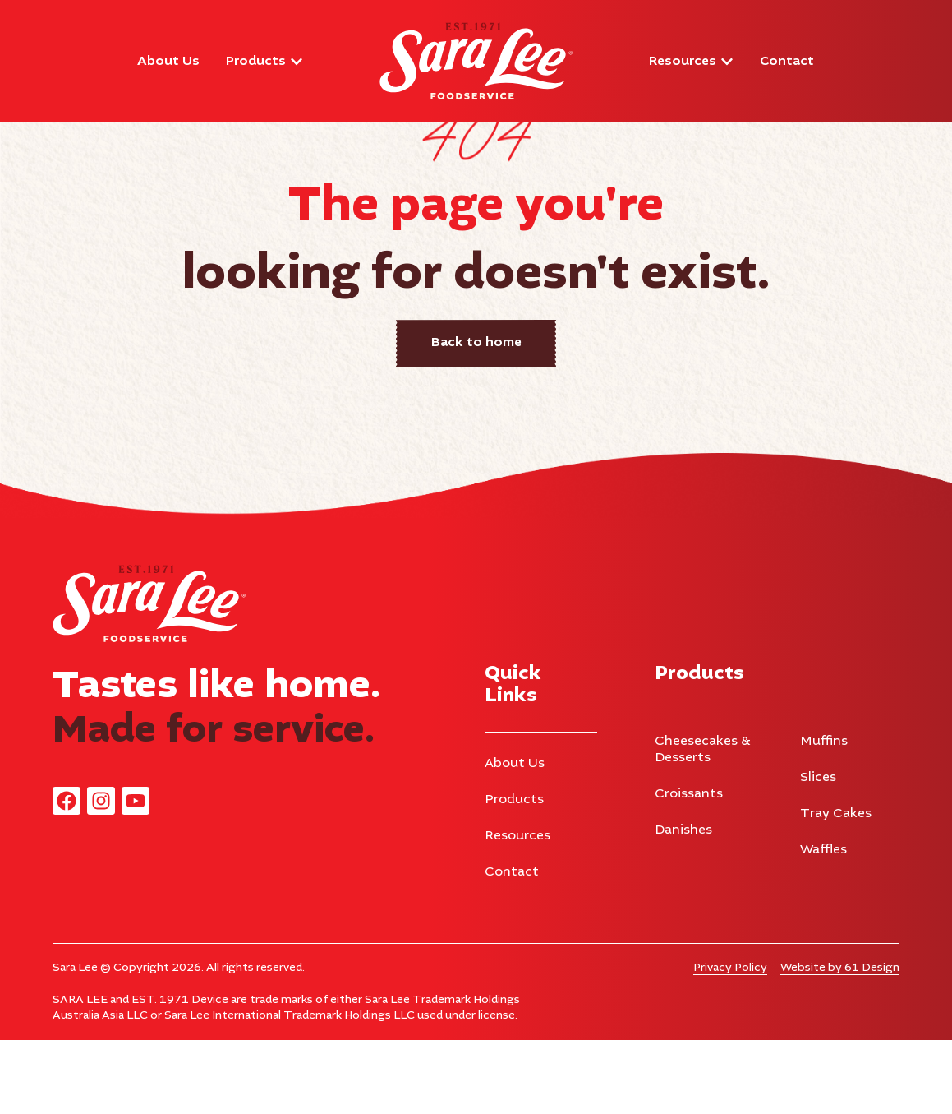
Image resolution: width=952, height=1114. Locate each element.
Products (514, 874)
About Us (515, 837)
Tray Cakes (836, 887)
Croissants (689, 868)
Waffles (823, 924)
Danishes (683, 904)
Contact (512, 946)
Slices (818, 851)
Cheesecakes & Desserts (703, 824)
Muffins (824, 815)
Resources (517, 910)
